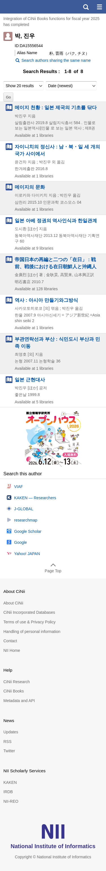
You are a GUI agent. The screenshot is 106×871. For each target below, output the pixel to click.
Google (20, 542)
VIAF (18, 486)
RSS (7, 741)
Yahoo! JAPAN (27, 553)
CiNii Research (16, 681)
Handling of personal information (31, 631)
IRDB (8, 791)
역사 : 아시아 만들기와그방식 (46, 300)
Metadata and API (19, 700)
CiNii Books (13, 691)
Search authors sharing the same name (56, 60)
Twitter (9, 751)
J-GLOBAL (23, 509)
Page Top (53, 571)
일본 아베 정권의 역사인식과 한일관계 (56, 220)
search (86, 7)
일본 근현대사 (30, 379)
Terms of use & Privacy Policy (29, 622)
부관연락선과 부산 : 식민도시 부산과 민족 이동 (57, 342)
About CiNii (13, 603)
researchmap (25, 520)
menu (99, 7)
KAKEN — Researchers (35, 498)
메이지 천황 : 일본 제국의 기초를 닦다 (56, 107)
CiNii (25, 7)
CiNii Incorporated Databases (29, 612)
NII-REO (10, 801)
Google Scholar (28, 531)
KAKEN (10, 782)
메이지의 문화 (30, 187)
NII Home (11, 650)
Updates (10, 732)
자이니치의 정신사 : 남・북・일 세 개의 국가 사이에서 (57, 150)
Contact (10, 641)
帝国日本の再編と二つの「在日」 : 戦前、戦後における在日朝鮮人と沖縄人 (55, 263)
